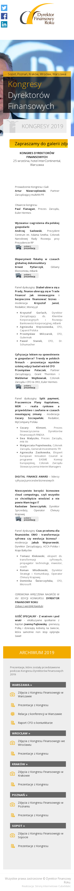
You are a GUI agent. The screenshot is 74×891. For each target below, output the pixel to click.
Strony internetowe (46, 886)
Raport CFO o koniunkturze (35, 723)
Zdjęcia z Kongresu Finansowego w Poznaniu (40, 804)
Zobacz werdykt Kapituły (29, 606)
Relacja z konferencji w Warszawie (40, 714)
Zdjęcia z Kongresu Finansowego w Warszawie (40, 694)
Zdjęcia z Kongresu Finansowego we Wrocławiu (41, 743)
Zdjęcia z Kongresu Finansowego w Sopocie (40, 835)
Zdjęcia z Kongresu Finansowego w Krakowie (40, 773)
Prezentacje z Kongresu (33, 705)
